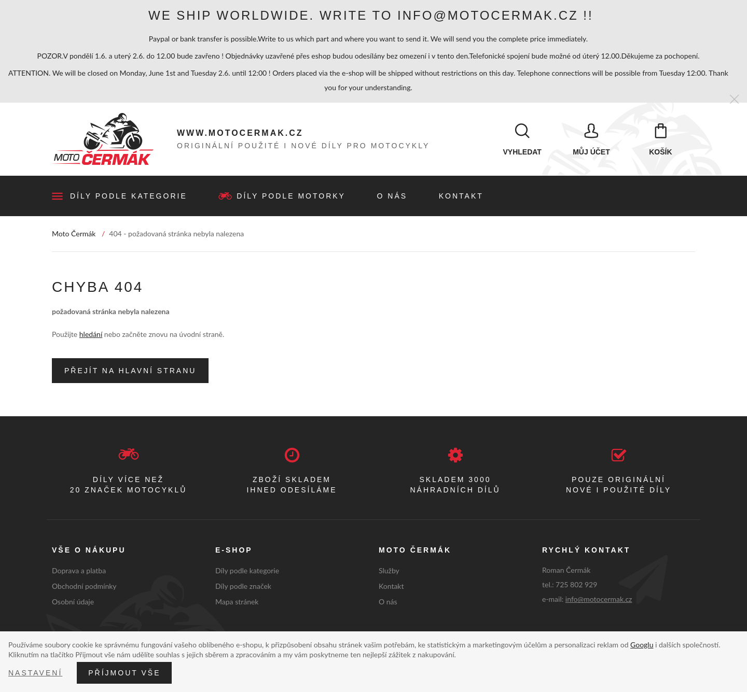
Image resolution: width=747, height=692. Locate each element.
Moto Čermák (73, 235)
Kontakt (461, 198)
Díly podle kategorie (128, 198)
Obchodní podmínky (84, 587)
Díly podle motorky (291, 198)
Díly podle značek (243, 587)
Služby (389, 572)
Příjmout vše (124, 673)
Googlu (641, 644)
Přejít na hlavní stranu (130, 373)
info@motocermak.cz (598, 601)
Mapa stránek (236, 603)
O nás (392, 198)
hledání (90, 336)
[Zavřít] (734, 100)
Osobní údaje (73, 603)
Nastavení (35, 673)
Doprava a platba (79, 572)
